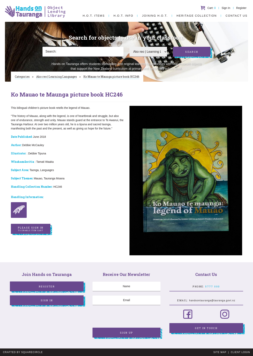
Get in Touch (206, 328)
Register (241, 8)
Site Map (219, 352)
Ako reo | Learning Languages (56, 76)
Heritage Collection (197, 15)
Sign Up (126, 332)
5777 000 (212, 286)
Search (191, 51)
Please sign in (30, 229)
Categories (22, 76)
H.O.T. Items (94, 15)
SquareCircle (32, 352)
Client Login (240, 352)
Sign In (226, 8)
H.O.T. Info (123, 15)
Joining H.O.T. (155, 15)
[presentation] (123, 317)
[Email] (126, 300)
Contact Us (236, 15)
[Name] (126, 286)
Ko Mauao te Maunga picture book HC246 (111, 76)
